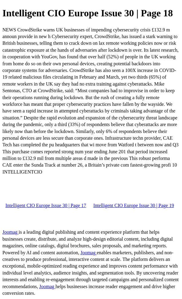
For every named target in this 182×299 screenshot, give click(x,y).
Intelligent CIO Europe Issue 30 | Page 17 (45, 205)
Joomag (10, 232)
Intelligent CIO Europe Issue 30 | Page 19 (133, 205)
